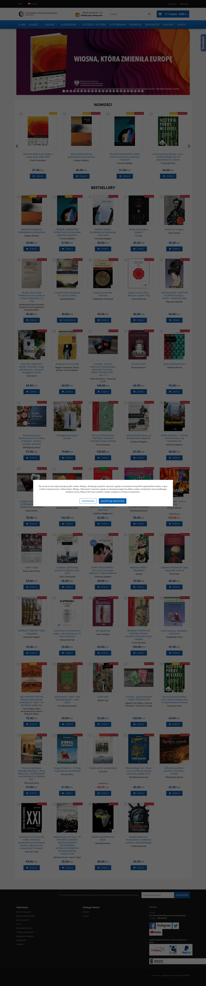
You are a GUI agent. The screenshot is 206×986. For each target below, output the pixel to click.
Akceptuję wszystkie (112, 501)
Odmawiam (88, 501)
